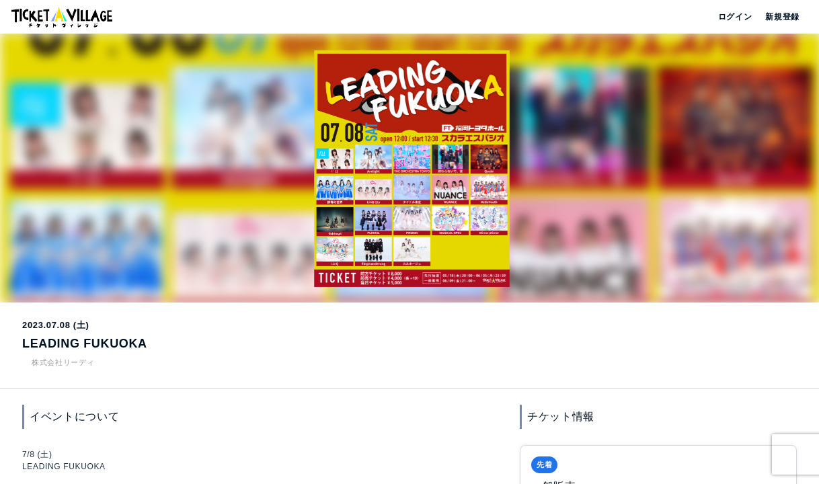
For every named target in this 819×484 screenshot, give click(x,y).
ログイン (734, 17)
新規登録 (777, 17)
